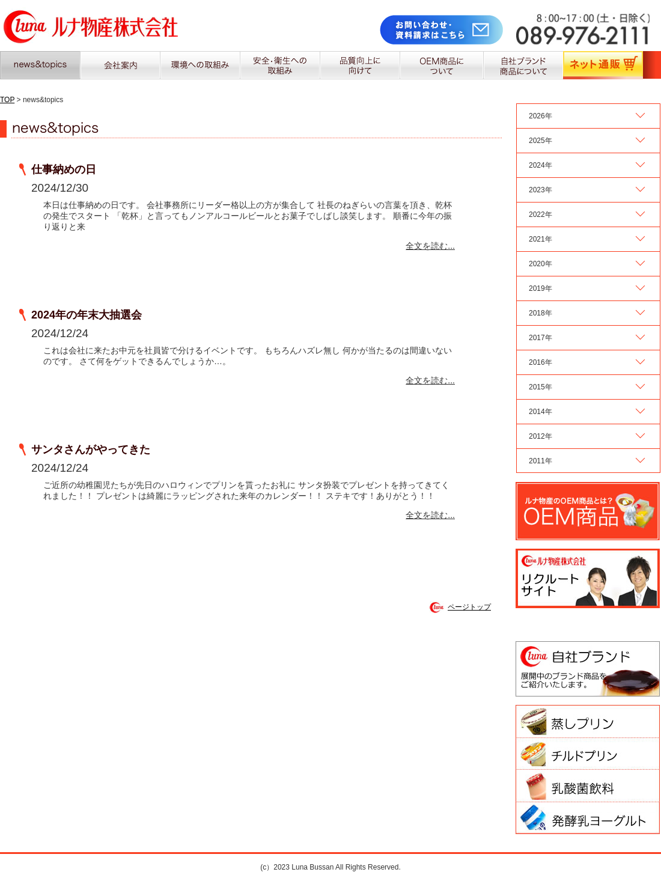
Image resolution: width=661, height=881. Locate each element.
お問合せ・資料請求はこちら (442, 30)
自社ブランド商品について (523, 65)
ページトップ (469, 607)
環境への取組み (200, 65)
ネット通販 (603, 65)
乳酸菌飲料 (588, 786)
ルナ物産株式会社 (91, 25)
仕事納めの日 (63, 169)
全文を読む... (430, 246)
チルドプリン (588, 753)
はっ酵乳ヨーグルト (588, 818)
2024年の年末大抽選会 (86, 315)
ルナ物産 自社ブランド (588, 669)
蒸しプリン (588, 721)
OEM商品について (441, 65)
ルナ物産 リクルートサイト (588, 578)
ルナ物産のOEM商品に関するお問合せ (588, 511)
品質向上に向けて (360, 65)
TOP (7, 100)
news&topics (40, 65)
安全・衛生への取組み (280, 65)
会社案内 (120, 65)
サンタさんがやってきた (90, 450)
